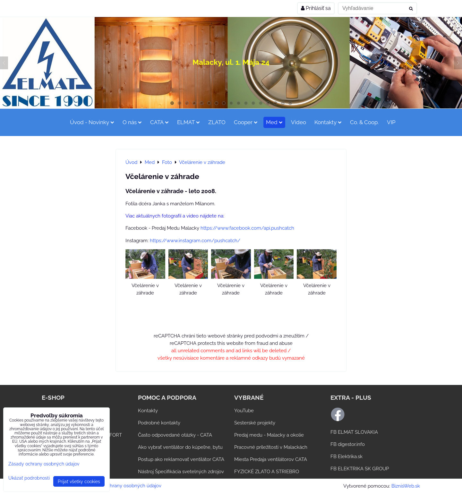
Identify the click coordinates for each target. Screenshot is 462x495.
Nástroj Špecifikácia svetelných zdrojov (181, 471)
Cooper (246, 122)
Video (298, 122)
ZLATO (217, 122)
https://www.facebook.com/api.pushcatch (247, 228)
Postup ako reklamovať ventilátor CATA (181, 459)
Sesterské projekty (254, 423)
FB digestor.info (347, 444)
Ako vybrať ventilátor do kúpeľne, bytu (180, 447)
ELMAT (188, 122)
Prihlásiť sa (316, 8)
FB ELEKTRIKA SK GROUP (359, 469)
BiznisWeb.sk (405, 486)
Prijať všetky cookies (79, 481)
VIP (391, 122)
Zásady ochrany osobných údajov (124, 486)
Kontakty (328, 122)
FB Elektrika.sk (346, 456)
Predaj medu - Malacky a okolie (269, 435)
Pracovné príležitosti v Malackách (270, 447)
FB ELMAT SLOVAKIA (354, 432)
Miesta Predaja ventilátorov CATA (270, 459)
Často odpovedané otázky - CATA (175, 435)
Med (274, 122)
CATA (159, 122)
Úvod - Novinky (92, 122)
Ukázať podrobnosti (29, 478)
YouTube (244, 411)
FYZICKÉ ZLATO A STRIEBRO (266, 471)
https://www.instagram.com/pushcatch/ (195, 240)
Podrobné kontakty (159, 423)
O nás (132, 122)
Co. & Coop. (364, 122)
